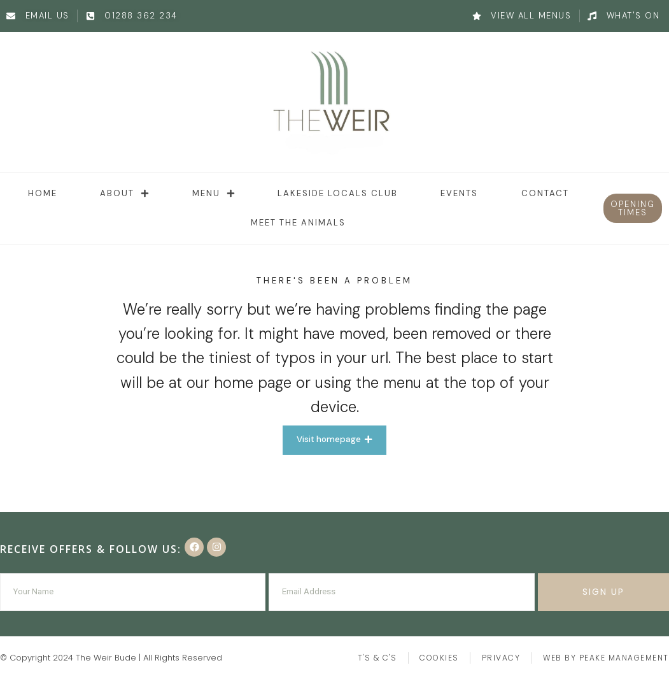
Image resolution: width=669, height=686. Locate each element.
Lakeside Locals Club (338, 193)
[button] (633, 208)
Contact (545, 193)
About (124, 193)
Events (459, 193)
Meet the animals (298, 222)
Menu (213, 193)
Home (42, 193)
